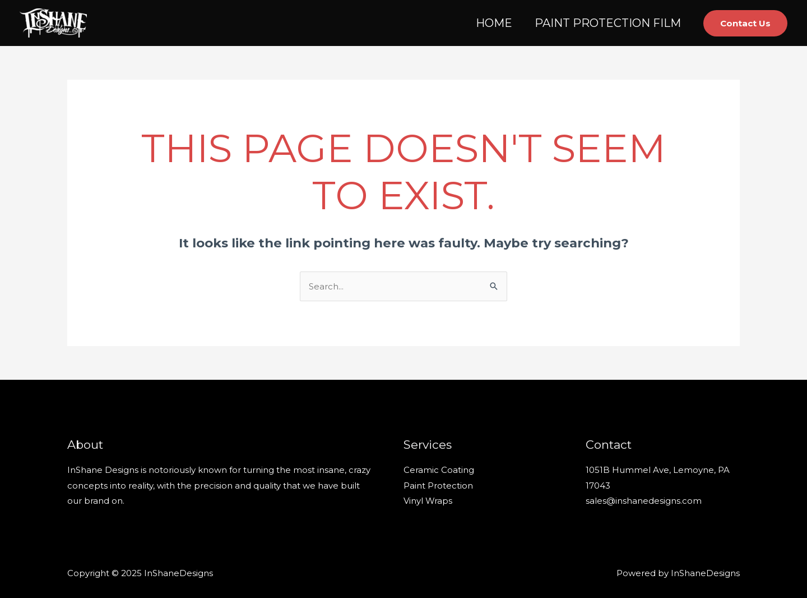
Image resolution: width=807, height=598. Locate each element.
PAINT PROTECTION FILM (608, 23)
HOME (494, 23)
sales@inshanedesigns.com (644, 500)
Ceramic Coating (439, 469)
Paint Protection (438, 485)
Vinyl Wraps (428, 500)
